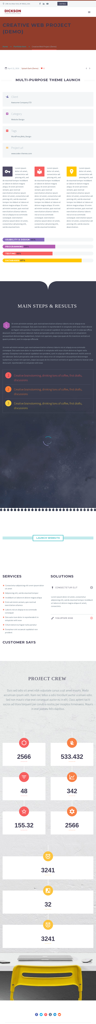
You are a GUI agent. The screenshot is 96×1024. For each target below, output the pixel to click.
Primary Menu (89, 12)
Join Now (62, 4)
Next (58, 977)
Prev (38, 977)
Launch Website (48, 465)
